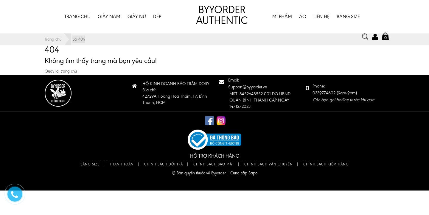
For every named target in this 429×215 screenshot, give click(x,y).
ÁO (302, 16)
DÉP (157, 16)
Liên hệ (321, 16)
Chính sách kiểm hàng (326, 164)
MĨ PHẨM (282, 16)
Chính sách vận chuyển (268, 164)
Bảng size (90, 164)
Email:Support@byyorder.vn (247, 84)
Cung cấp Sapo (243, 173)
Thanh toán (122, 164)
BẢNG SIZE (348, 16)
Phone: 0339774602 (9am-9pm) (343, 93)
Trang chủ (77, 16)
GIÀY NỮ (137, 16)
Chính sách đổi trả (163, 164)
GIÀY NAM (109, 16)
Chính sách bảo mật (213, 164)
